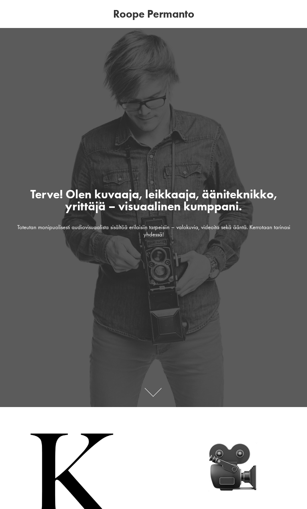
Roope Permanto (153, 13)
